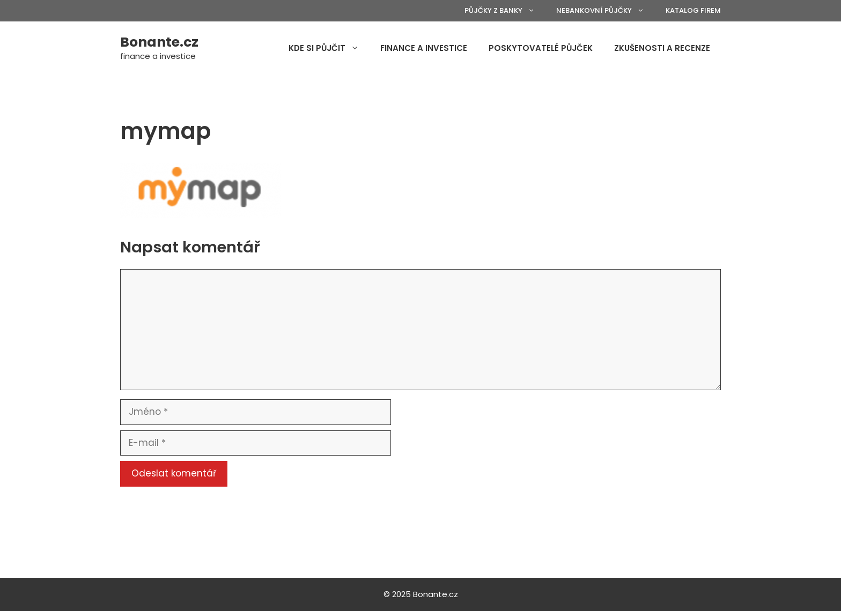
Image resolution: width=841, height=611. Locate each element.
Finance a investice (423, 48)
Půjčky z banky (504, 10)
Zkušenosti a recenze (662, 48)
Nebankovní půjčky (605, 10)
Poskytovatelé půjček (541, 48)
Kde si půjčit (329, 48)
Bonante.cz (159, 42)
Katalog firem (693, 10)
